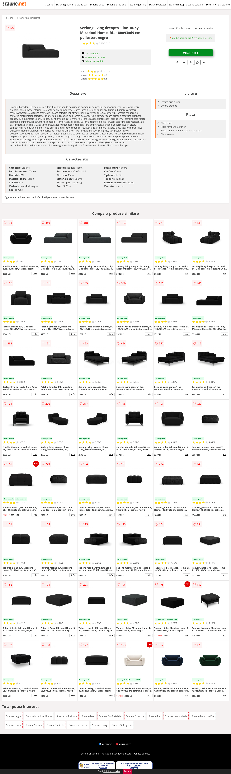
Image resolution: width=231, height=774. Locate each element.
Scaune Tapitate (55, 725)
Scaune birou (97, 4)
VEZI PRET (190, 52)
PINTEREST (123, 744)
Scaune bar (81, 4)
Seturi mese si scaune (218, 4)
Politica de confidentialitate (116, 753)
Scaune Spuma (34, 725)
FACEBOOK (106, 744)
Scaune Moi (88, 716)
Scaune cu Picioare (66, 716)
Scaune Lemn (13, 725)
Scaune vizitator (157, 4)
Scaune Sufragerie (122, 725)
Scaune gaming (138, 4)
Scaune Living (99, 725)
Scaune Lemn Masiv (176, 716)
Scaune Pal (155, 716)
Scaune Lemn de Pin (203, 716)
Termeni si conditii (89, 753)
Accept (127, 771)
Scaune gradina (64, 4)
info (35, 273)
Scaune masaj (176, 4)
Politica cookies (141, 753)
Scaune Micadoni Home (28, 17)
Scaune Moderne (78, 725)
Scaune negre (13, 716)
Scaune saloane (194, 4)
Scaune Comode (135, 716)
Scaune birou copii (117, 4)
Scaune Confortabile (110, 716)
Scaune (49, 4)
